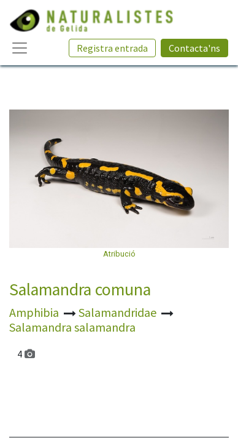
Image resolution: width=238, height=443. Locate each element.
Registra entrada (112, 48)
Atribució (119, 253)
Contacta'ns (194, 48)
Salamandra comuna (80, 289)
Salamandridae (119, 312)
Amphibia (35, 312)
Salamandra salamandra (72, 327)
